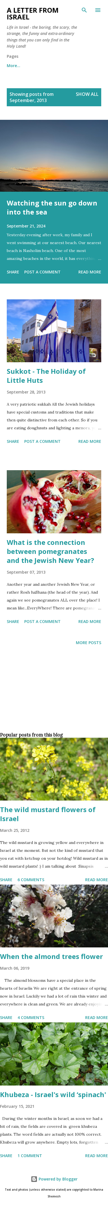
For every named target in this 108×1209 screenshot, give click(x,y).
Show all (87, 94)
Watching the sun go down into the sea (52, 207)
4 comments (30, 1017)
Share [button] (13, 272)
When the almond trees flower (51, 956)
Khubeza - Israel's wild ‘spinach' (53, 1094)
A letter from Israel (33, 13)
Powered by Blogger (54, 1179)
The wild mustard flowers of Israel (48, 814)
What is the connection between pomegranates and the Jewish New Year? (50, 551)
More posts (88, 642)
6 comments (30, 879)
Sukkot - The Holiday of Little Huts (46, 375)
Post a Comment (42, 272)
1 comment (29, 1155)
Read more (89, 272)
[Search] (84, 10)
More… (13, 65)
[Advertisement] (53, 698)
